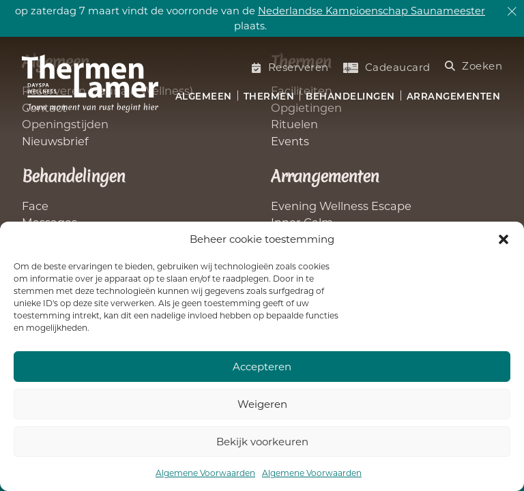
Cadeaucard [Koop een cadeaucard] (387, 67)
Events (290, 141)
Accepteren (262, 366)
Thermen (269, 96)
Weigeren (262, 404)
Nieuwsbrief (55, 141)
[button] (503, 239)
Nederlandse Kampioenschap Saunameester (371, 11)
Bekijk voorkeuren (262, 441)
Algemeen (203, 96)
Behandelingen (350, 96)
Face (35, 206)
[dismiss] (512, 12)
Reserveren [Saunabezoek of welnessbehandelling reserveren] (290, 67)
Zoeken (474, 65)
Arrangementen (454, 96)
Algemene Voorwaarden (205, 473)
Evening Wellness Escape (341, 206)
